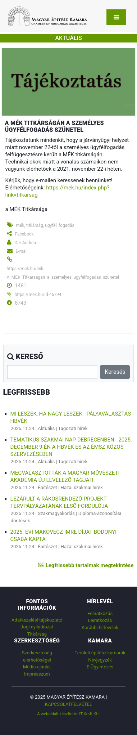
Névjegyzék (100, 660)
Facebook (24, 234)
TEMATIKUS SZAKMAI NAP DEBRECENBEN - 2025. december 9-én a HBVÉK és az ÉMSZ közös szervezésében (71, 446)
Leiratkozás (100, 620)
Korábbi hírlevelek (100, 627)
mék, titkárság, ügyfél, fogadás (45, 225)
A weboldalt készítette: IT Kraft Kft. (68, 713)
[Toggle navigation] (116, 17)
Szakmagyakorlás (56, 513)
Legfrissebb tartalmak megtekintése (85, 565)
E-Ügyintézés (100, 666)
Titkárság (37, 634)
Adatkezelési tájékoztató (37, 620)
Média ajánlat (37, 666)
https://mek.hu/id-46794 (38, 294)
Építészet (47, 487)
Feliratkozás (100, 613)
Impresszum (37, 674)
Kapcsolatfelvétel (68, 704)
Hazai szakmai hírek (82, 487)
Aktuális (46, 428)
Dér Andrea (25, 242)
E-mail (22, 251)
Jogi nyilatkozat (36, 626)
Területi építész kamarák (100, 652)
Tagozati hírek (73, 428)
